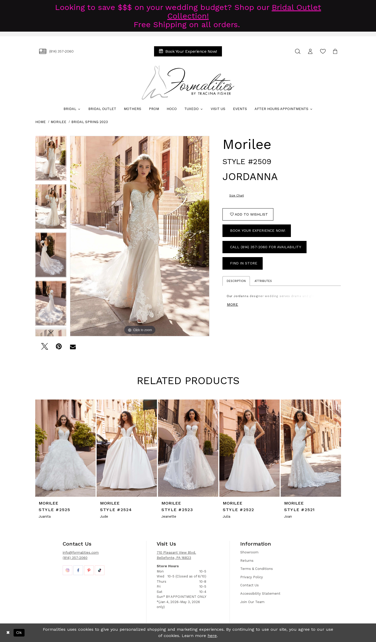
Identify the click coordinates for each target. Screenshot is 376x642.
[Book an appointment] (188, 51)
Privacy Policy (251, 577)
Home (40, 122)
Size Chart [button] (236, 195)
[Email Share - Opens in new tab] (73, 348)
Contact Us (249, 585)
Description (236, 281)
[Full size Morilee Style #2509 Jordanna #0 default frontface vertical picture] (139, 236)
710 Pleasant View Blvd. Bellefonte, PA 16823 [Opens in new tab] (176, 555)
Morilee (58, 122)
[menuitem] (56, 51)
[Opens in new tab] (67, 570)
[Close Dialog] (8, 633)
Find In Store (243, 263)
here (212, 635)
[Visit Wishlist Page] (322, 51)
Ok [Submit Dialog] (19, 632)
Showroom (249, 552)
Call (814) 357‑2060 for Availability (265, 247)
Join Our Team (252, 602)
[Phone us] (56, 51)
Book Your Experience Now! (257, 230)
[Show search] (297, 51)
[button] (310, 51)
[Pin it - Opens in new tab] (58, 348)
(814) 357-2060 (75, 558)
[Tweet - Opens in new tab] (44, 348)
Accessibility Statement (260, 593)
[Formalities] (188, 82)
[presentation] (65, 448)
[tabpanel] (50, 160)
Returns (247, 561)
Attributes (263, 281)
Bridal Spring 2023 (89, 122)
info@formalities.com (81, 552)
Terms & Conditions (256, 569)
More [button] (232, 304)
